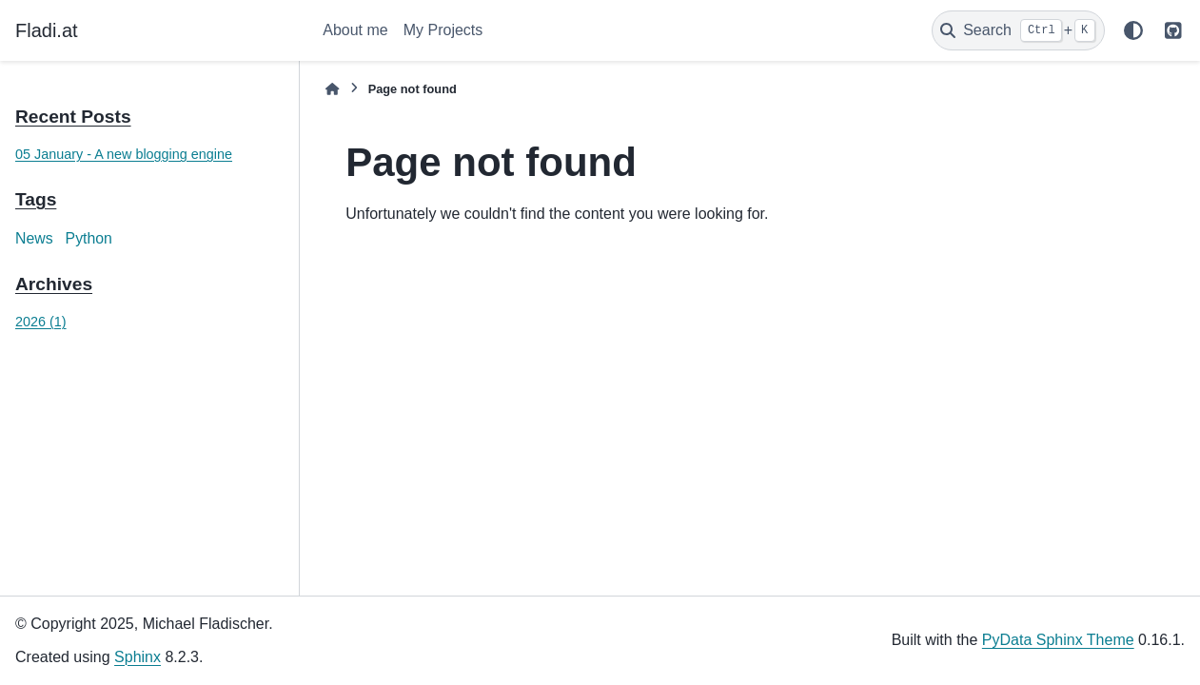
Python (89, 238)
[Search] (1018, 30)
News (34, 238)
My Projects (443, 30)
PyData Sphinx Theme (1058, 640)
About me (355, 30)
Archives (53, 284)
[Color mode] (1133, 30)
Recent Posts (73, 117)
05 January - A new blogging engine (123, 154)
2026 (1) (41, 321)
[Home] (332, 89)
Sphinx (137, 657)
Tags (35, 199)
